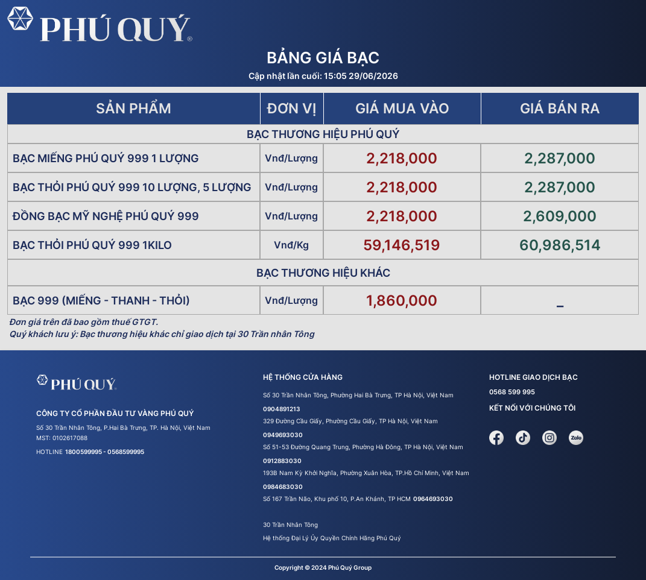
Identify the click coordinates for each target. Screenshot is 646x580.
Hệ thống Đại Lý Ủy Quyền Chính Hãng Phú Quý (332, 537)
